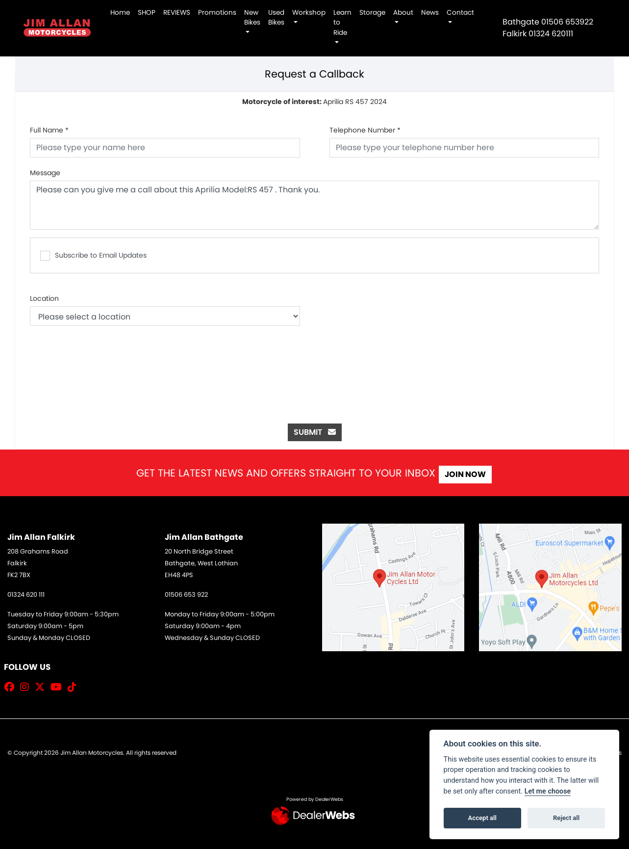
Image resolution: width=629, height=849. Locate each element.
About (403, 12)
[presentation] (314, 364)
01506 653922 (567, 21)
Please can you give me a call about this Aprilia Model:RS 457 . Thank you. (314, 205)
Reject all (566, 818)
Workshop (309, 12)
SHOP (146, 12)
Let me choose (548, 791)
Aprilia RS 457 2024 (314, 101)
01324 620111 (550, 33)
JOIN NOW (471, 474)
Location (44, 298)
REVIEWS (176, 12)
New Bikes (252, 17)
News (430, 12)
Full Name (49, 130)
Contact (460, 12)
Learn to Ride (342, 22)
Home (120, 12)
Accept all (482, 818)
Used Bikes (276, 17)
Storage (372, 12)
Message (45, 173)
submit (315, 432)
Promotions (217, 12)
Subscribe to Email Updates (93, 255)
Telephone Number (365, 130)
